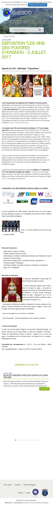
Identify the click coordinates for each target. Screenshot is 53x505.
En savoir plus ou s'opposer (37, 5)
